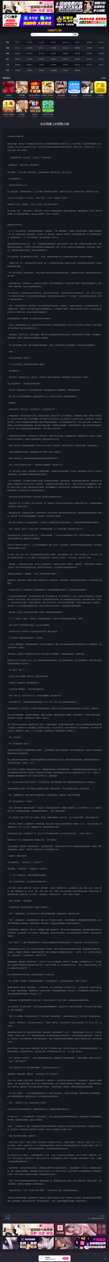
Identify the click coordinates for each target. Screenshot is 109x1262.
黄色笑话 (89, 65)
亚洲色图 (29, 59)
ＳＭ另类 (101, 48)
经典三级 (77, 53)
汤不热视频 (53, 70)
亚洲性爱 (17, 53)
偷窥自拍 (17, 59)
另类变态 (101, 53)
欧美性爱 (53, 53)
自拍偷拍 (29, 48)
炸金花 (77, 42)
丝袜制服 (77, 48)
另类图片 (101, 59)
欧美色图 (41, 59)
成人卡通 (41, 53)
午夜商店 (29, 70)
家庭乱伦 (29, 65)
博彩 (7, 42)
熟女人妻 (65, 48)
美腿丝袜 (65, 59)
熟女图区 (89, 59)
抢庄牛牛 (101, 42)
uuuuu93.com (54, 30)
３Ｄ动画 (53, 48)
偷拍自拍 (29, 53)
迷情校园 (65, 65)
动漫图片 (53, 59)
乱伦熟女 (89, 53)
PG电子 (18, 42)
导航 (7, 70)
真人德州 (29, 42)
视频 (7, 48)
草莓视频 (41, 70)
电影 (7, 53)
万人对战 (41, 42)
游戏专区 (53, 42)
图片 (7, 59)
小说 (7, 65)
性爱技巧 (101, 65)
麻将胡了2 (65, 42)
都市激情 (17, 65)
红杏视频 (65, 70)
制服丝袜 (65, 53)
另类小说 (77, 65)
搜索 (75, 34)
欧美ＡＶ (41, 48)
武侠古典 (53, 65)
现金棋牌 (89, 42)
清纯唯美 (77, 59)
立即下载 (65, 1258)
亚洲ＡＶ (17, 48)
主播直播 (89, 48)
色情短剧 (77, 70)
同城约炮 (17, 70)
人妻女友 (41, 65)
